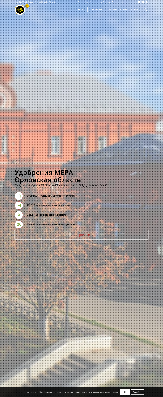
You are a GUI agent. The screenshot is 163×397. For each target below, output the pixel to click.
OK (125, 392)
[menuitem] (83, 2)
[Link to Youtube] (139, 2)
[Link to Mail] (146, 2)
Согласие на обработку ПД (100, 2)
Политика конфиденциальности (124, 2)
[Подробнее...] (81, 235)
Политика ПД (83, 2)
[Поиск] (145, 9)
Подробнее (137, 392)
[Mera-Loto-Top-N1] (22, 9)
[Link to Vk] (143, 2)
